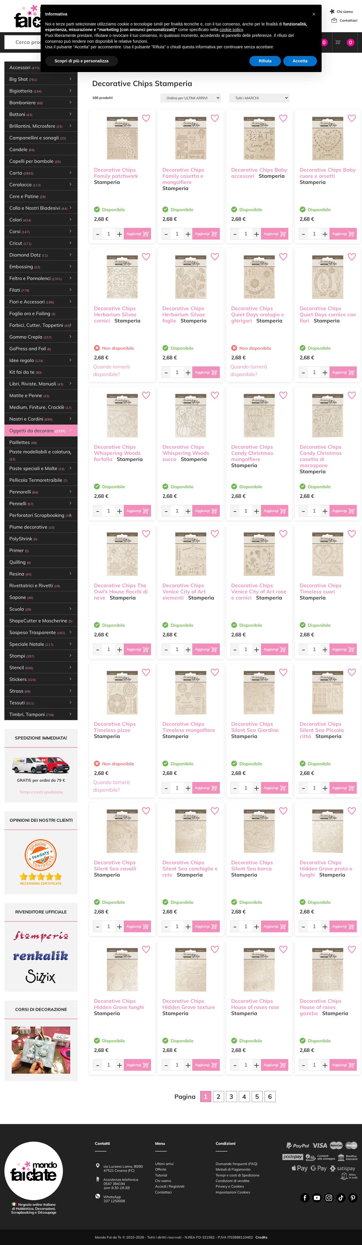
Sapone (21, 597)
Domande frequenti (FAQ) (237, 1164)
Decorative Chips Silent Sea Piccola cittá (322, 730)
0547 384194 (114, 1183)
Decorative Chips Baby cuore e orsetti (328, 173)
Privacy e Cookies (230, 1186)
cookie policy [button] (231, 29)
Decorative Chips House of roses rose (255, 1004)
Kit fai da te (25, 372)
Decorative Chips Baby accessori (259, 173)
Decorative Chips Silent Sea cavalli (115, 865)
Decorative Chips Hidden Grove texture (188, 1004)
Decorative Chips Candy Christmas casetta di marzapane (321, 456)
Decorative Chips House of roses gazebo (321, 1007)
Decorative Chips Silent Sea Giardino (255, 727)
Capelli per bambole (35, 161)
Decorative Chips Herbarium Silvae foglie (183, 314)
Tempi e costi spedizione (41, 792)
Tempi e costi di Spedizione (238, 1175)
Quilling (20, 562)
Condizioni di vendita (232, 1181)
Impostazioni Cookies (233, 1192)
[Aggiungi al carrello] (137, 234)
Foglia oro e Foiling (32, 313)
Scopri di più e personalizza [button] (82, 61)
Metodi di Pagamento (233, 1169)
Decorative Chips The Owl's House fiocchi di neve (121, 591)
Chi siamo (345, 11)
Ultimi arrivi (164, 1164)
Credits (261, 1237)
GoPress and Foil (30, 348)
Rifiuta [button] (265, 61)
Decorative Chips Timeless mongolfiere (188, 727)
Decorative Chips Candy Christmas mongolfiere (252, 453)
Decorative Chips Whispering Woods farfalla (117, 453)
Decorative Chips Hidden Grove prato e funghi (326, 868)
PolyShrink (23, 539)
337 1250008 (114, 1201)
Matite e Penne (29, 395)
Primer (19, 550)
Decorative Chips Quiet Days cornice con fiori (328, 314)
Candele (22, 149)
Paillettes (23, 442)
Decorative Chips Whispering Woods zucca (185, 453)
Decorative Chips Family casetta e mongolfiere (183, 176)
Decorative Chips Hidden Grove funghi (119, 1004)
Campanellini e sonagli (37, 138)
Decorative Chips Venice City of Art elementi (184, 591)
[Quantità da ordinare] (108, 233)
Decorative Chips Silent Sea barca (252, 865)
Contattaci (348, 20)
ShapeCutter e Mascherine (40, 621)
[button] (314, 14)
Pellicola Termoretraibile (38, 480)
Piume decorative (31, 527)
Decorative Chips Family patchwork (116, 173)
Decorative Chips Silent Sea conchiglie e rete (190, 868)
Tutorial (161, 1175)
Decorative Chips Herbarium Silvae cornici (115, 314)
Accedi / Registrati (169, 1186)
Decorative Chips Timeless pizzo (115, 727)
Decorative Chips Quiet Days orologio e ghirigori (257, 314)
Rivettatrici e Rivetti (34, 585)
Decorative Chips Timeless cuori (321, 588)
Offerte (161, 1169)
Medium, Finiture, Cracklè (40, 407)
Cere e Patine (27, 196)
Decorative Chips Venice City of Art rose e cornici (258, 591)
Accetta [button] (300, 61)
